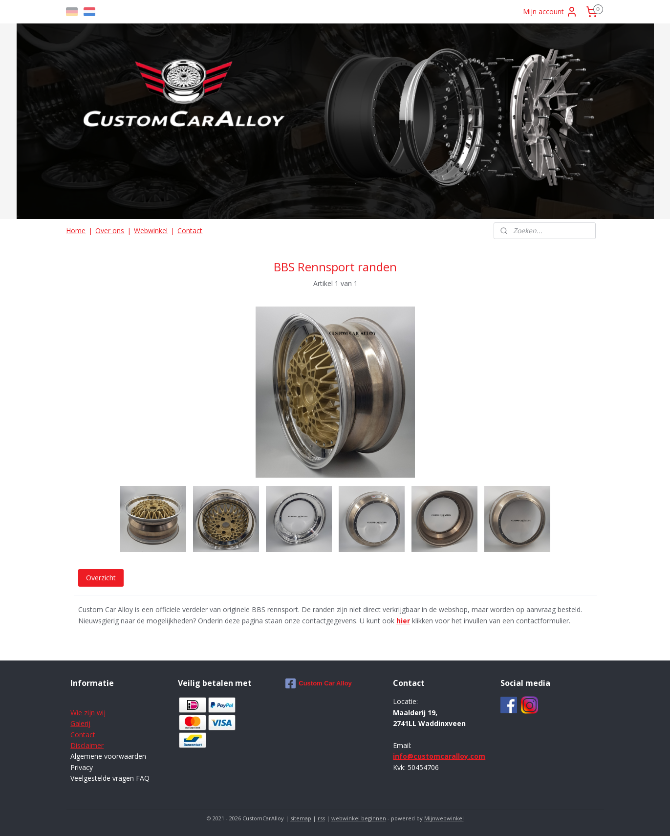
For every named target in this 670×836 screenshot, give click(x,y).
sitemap (300, 818)
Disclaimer (87, 745)
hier (403, 620)
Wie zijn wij (88, 712)
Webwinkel (151, 230)
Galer (78, 723)
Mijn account (550, 12)
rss (321, 818)
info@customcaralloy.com (439, 756)
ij (88, 723)
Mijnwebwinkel (444, 818)
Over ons (109, 230)
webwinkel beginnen (358, 818)
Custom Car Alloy (318, 683)
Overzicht (100, 577)
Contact (189, 230)
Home (76, 230)
